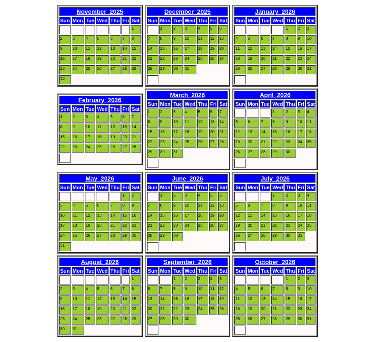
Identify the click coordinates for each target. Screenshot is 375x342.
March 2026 (187, 95)
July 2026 (275, 178)
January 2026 (275, 11)
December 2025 (187, 11)
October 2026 (275, 262)
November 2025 (100, 11)
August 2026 (100, 262)
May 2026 (99, 178)
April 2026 (275, 95)
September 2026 (188, 262)
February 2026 (100, 100)
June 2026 (187, 178)
